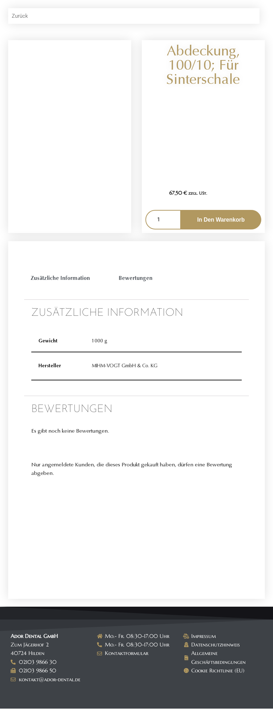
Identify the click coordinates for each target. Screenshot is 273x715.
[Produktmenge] (163, 220)
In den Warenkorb (221, 220)
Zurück (20, 16)
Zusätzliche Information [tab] (61, 279)
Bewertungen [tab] (138, 279)
